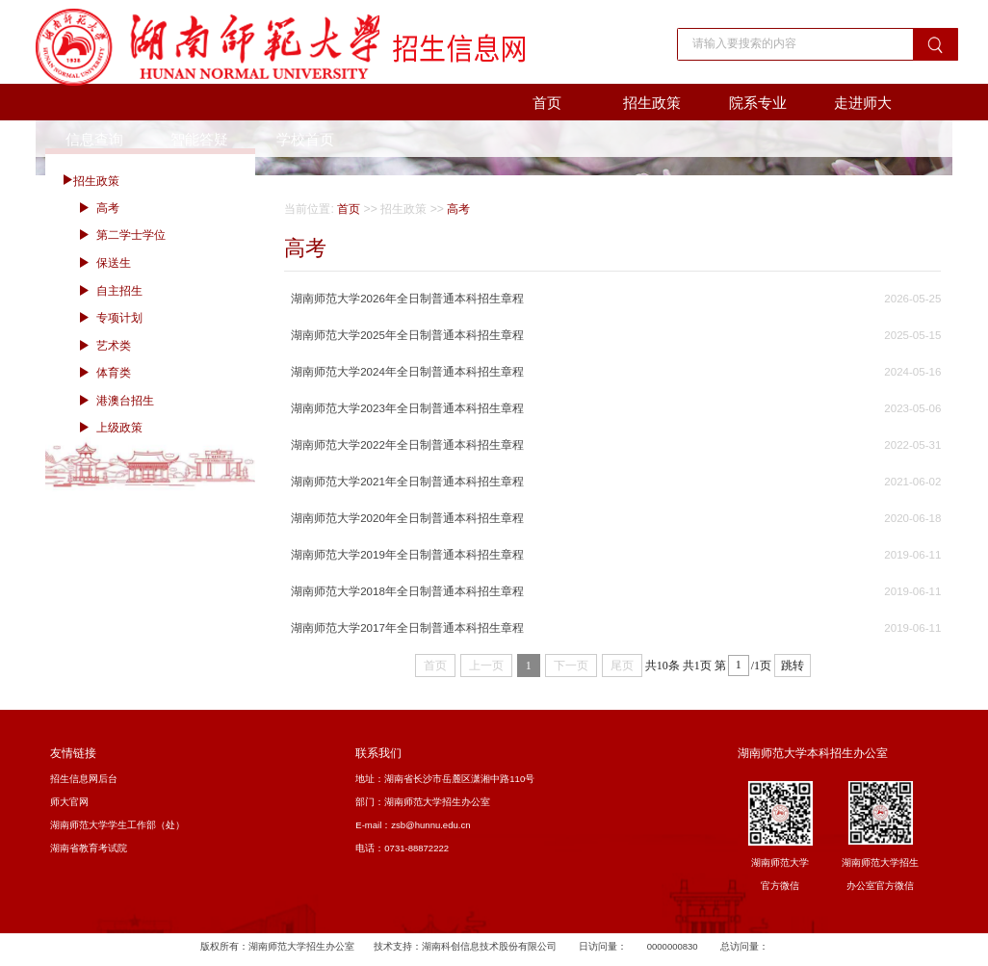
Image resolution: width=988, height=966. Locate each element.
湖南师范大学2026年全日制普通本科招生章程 (407, 298)
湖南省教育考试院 (88, 848)
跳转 (792, 665)
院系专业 (758, 102)
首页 (547, 102)
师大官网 (69, 801)
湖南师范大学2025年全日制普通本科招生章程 (407, 335)
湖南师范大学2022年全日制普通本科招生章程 (407, 445)
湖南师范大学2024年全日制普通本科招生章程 (407, 372)
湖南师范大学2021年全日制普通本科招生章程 (407, 481)
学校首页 (305, 139)
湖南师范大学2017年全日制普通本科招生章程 (407, 628)
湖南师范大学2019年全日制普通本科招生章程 (407, 555)
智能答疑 (199, 139)
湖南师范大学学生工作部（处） (117, 825)
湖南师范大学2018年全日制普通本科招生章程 (407, 591)
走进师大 (863, 102)
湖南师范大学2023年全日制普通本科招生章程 (407, 408)
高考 (458, 209)
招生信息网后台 (83, 778)
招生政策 (652, 102)
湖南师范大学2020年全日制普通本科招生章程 (407, 518)
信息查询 (94, 139)
